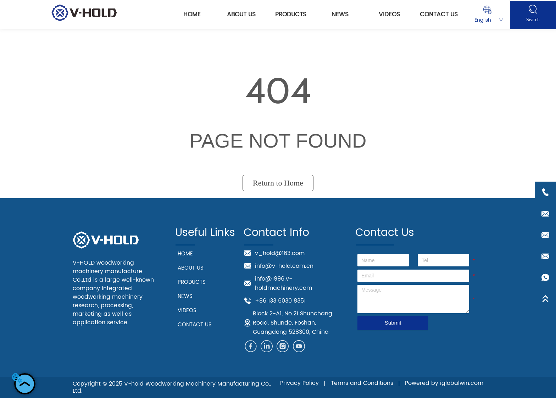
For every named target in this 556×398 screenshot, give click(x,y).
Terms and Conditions (362, 383)
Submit (393, 323)
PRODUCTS (290, 15)
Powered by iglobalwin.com (444, 383)
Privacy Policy (299, 383)
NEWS (340, 15)
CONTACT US (439, 15)
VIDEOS (389, 15)
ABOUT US (241, 15)
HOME (192, 15)
